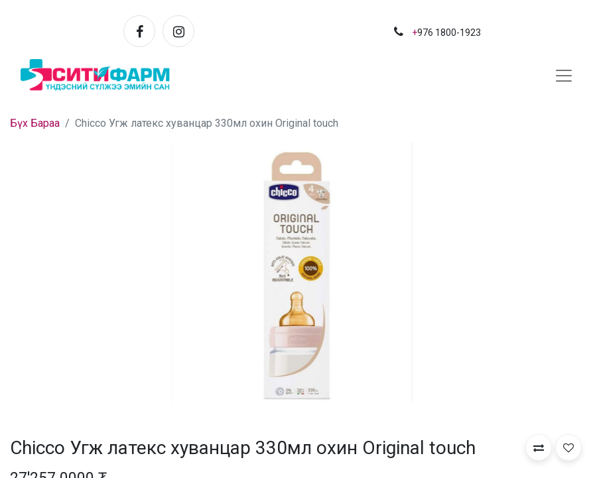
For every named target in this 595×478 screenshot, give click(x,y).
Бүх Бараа (35, 123)
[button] (538, 447)
